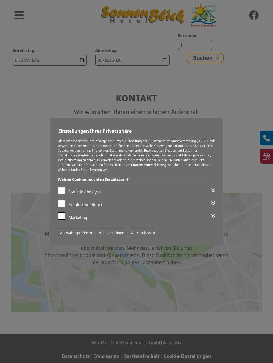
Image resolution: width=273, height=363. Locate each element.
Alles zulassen (143, 232)
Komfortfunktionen (86, 205)
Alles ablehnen (111, 232)
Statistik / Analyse (85, 192)
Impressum (98, 169)
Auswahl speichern (76, 232)
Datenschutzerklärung (149, 165)
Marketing (78, 217)
